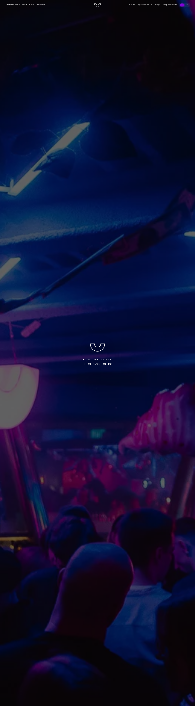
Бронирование (145, 5)
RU (182, 5)
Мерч (158, 5)
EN (187, 5)
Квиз (31, 5)
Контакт (41, 5)
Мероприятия (170, 5)
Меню (132, 5)
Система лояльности (16, 5)
